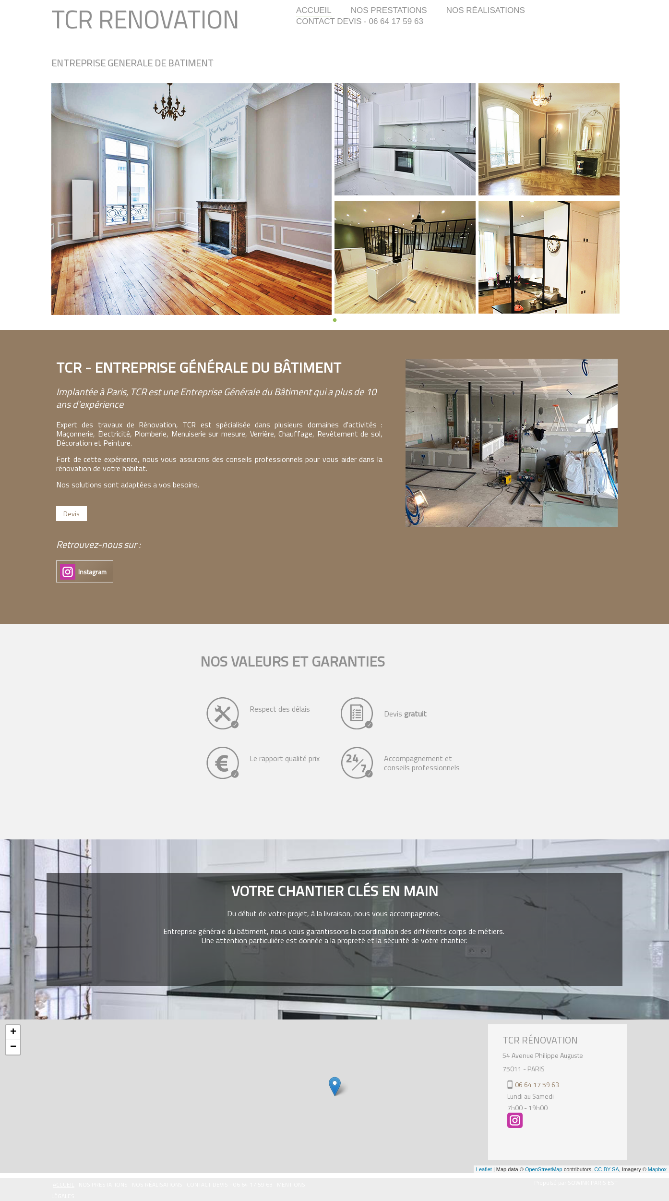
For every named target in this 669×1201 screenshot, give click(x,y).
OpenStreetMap (543, 1169)
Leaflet (484, 1169)
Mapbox (657, 1169)
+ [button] (13, 1032)
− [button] (13, 1047)
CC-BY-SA (606, 1169)
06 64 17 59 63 (537, 1085)
